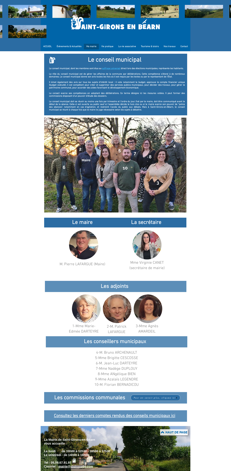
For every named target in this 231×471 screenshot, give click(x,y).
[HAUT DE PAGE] (174, 432)
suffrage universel (111, 68)
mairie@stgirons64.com (75, 466)
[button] (83, 244)
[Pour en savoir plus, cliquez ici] (155, 398)
